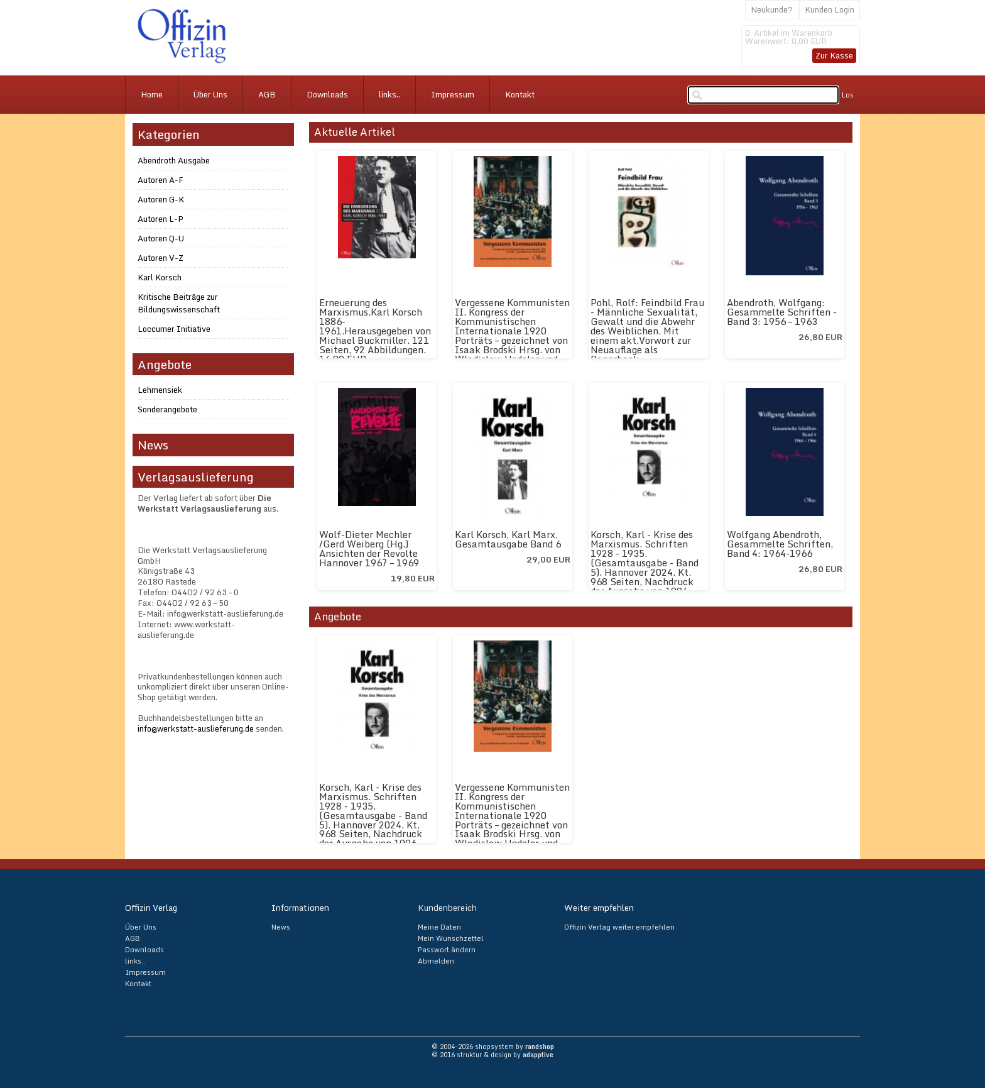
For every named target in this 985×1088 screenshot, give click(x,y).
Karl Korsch (160, 277)
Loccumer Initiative (174, 329)
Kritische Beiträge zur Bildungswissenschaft (179, 303)
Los (848, 95)
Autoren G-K (161, 199)
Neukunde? (772, 9)
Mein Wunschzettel (451, 938)
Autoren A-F (160, 180)
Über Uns (210, 94)
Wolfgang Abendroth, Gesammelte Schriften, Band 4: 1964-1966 (780, 544)
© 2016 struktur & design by (492, 1055)
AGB (267, 94)
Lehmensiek (160, 390)
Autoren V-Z (160, 258)
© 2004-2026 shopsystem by (493, 1046)
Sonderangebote (167, 409)
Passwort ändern (447, 949)
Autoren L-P (160, 219)
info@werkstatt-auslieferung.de (196, 728)
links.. (389, 94)
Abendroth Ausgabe (174, 160)
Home (152, 94)
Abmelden (436, 961)
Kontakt (520, 94)
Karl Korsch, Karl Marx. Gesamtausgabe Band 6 (508, 539)
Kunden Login (829, 9)
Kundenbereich (447, 908)
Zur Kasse (834, 55)
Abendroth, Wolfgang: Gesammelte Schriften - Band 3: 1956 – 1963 (782, 312)
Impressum (452, 94)
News (280, 927)
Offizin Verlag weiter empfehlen (619, 927)
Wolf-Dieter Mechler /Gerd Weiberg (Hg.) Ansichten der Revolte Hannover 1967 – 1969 (369, 548)
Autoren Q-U (161, 238)
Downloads (327, 94)
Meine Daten (439, 927)
